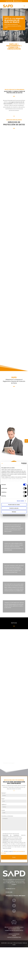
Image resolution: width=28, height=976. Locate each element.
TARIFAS (14, 964)
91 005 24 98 (9, 1)
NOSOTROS (14, 950)
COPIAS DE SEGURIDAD (14, 962)
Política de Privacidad (18, 881)
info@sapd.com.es (18, 1)
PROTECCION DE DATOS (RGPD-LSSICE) (14, 956)
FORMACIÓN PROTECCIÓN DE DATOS (14, 959)
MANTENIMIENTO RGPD (14, 957)
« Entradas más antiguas (8, 792)
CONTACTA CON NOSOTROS (14, 966)
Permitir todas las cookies (14, 504)
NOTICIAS (14, 952)
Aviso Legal (10, 971)
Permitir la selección (14, 508)
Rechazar (14, 511)
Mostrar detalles (20, 500)
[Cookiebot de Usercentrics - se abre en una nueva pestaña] (21, 463)
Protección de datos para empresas (14, 89)
